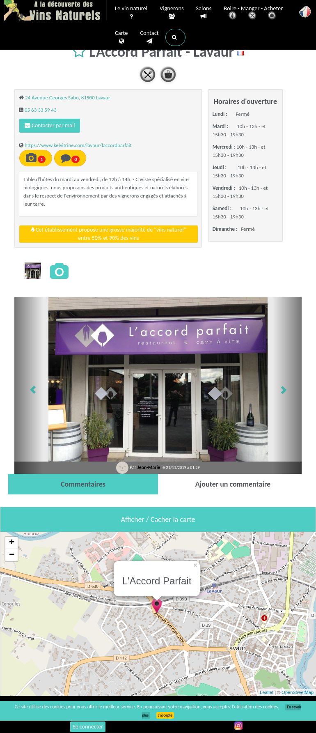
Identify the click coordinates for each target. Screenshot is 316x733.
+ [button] (11, 543)
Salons (204, 12)
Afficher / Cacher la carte (158, 519)
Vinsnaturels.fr (55, 11)
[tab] (83, 484)
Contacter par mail (50, 125)
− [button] (11, 555)
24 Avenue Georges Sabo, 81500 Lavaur (67, 97)
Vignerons (172, 12)
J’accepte (165, 715)
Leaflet (266, 692)
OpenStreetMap (298, 692)
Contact (149, 37)
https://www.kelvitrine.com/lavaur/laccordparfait (78, 145)
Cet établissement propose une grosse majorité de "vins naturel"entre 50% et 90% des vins (108, 233)
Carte (121, 37)
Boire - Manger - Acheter (253, 13)
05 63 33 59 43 (41, 110)
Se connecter (88, 726)
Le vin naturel (131, 12)
